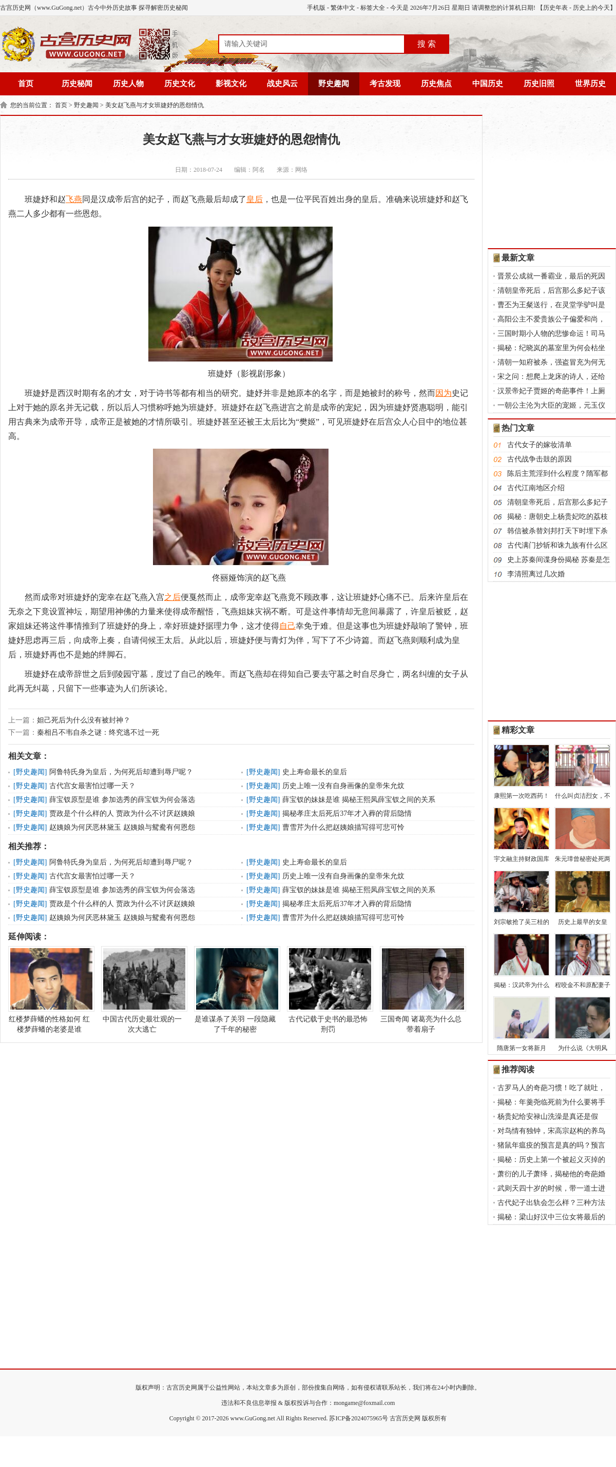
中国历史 (487, 83)
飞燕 (74, 199)
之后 (172, 597)
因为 (443, 393)
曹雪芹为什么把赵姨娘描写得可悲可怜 (343, 827)
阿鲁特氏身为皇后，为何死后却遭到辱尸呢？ (121, 772)
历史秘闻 (77, 83)
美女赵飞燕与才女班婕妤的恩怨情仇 (154, 105)
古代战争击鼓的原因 (539, 459)
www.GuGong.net (252, 1418)
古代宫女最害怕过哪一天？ (92, 786)
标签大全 (372, 7)
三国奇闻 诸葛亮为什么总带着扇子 (421, 989)
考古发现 (385, 83)
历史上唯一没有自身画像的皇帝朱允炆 (343, 786)
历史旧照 (539, 83)
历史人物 (128, 83)
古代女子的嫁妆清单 (539, 445)
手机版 (316, 7)
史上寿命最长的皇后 (314, 772)
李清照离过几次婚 (536, 574)
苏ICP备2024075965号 (358, 1418)
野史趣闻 (333, 83)
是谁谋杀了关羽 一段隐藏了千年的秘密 (235, 989)
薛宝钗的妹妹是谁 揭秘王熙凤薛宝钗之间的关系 (358, 799)
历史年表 (555, 7)
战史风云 (282, 83)
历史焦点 (436, 83)
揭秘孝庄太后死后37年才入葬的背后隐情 (347, 813)
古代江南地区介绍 (536, 488)
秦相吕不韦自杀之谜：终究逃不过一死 (98, 732)
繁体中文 (343, 7)
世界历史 (590, 83)
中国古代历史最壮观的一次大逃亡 (142, 989)
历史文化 (179, 83)
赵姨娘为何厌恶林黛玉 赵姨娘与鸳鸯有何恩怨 (122, 827)
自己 (287, 625)
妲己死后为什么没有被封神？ (83, 720)
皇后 (254, 199)
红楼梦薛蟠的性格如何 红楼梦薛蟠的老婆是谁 (49, 989)
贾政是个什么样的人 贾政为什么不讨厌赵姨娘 (122, 813)
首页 (25, 83)
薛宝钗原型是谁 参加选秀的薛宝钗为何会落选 (122, 799)
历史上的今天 (591, 7)
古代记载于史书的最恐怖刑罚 (328, 989)
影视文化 (231, 83)
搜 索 (426, 43)
